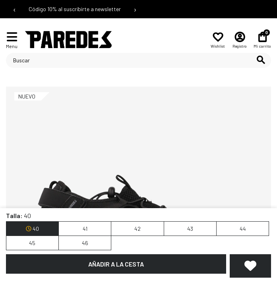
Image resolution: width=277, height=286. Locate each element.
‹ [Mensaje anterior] (14, 9)
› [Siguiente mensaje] (135, 9)
